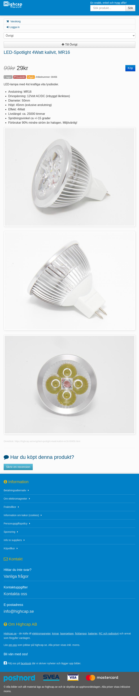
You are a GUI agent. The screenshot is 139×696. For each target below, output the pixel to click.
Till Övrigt (69, 44)
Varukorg (13, 21)
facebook (26, 663)
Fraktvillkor (10, 506)
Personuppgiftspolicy (15, 523)
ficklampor (81, 633)
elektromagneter (41, 633)
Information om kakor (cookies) (21, 515)
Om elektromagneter (15, 498)
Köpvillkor (9, 548)
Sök (130, 8)
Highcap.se (10, 633)
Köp (130, 68)
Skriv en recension (18, 466)
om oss (12, 644)
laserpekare (67, 633)
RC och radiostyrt (109, 633)
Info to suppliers (13, 540)
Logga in (12, 27)
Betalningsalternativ (15, 490)
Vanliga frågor (16, 576)
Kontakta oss (15, 594)
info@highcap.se (19, 611)
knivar (55, 633)
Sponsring (9, 531)
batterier (92, 633)
